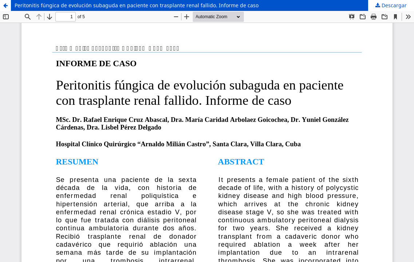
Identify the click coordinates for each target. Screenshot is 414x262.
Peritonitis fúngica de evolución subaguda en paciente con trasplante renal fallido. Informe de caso (137, 5)
